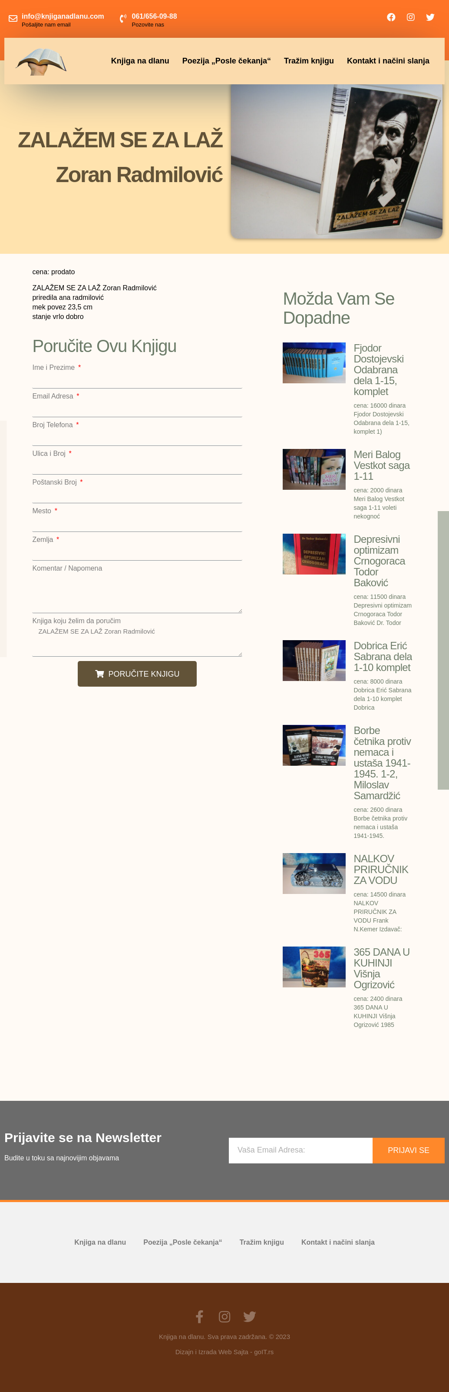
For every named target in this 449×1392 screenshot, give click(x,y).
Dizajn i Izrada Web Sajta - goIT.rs (224, 1351)
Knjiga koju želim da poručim (76, 621)
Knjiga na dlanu (140, 60)
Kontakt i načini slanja (388, 60)
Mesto (42, 511)
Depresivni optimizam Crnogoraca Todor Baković (379, 560)
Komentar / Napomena (67, 568)
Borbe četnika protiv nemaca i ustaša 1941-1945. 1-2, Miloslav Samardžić (382, 762)
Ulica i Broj (49, 453)
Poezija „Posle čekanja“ (226, 60)
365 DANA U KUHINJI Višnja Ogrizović (381, 968)
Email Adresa (53, 396)
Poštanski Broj (55, 482)
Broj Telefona (53, 425)
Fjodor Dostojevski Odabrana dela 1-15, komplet (378, 369)
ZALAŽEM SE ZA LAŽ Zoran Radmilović (137, 641)
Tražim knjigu (309, 60)
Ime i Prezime (54, 367)
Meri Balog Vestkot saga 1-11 (381, 465)
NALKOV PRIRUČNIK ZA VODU (380, 869)
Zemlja (43, 539)
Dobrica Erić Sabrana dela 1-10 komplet (382, 656)
